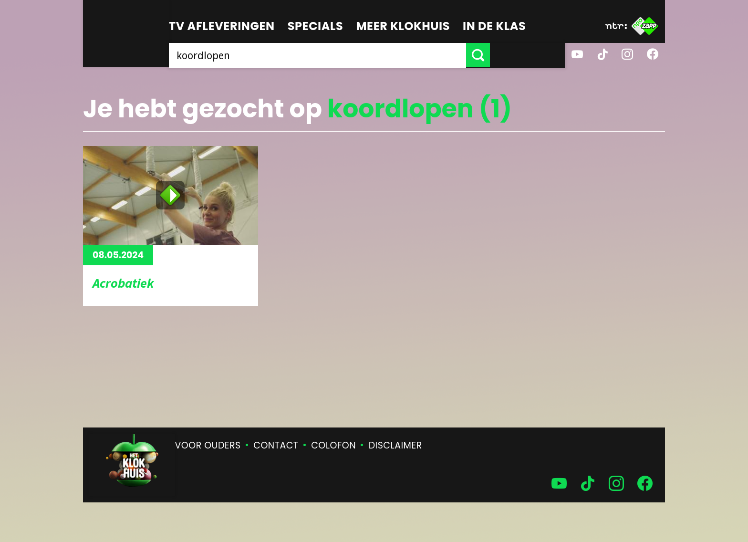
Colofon (333, 445)
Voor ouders (208, 445)
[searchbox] (355, 55)
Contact (275, 445)
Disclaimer (395, 445)
